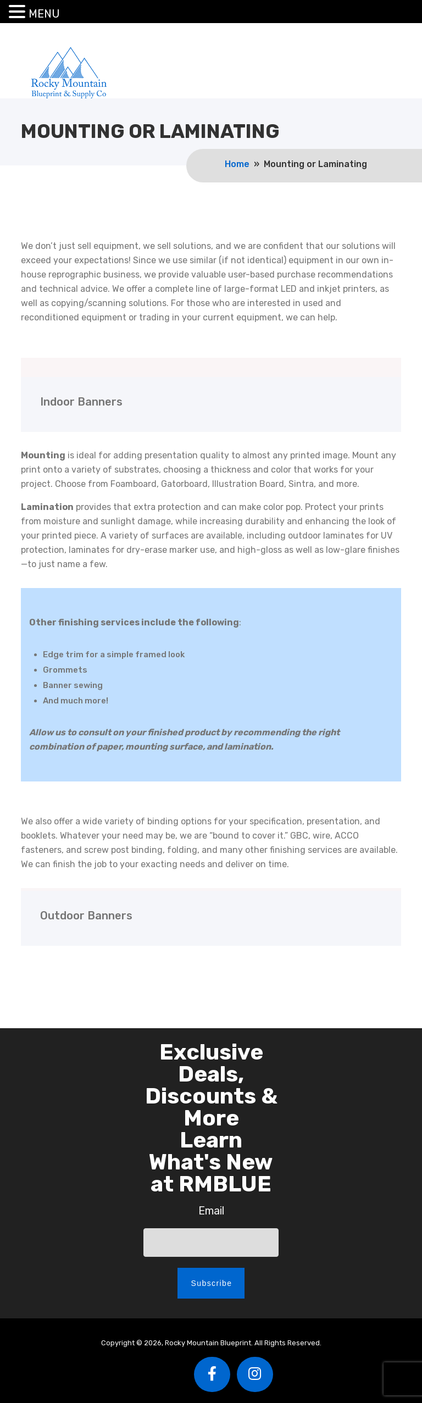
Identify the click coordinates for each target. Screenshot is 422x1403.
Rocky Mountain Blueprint (68, 72)
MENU (44, 13)
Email (211, 1210)
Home (237, 164)
